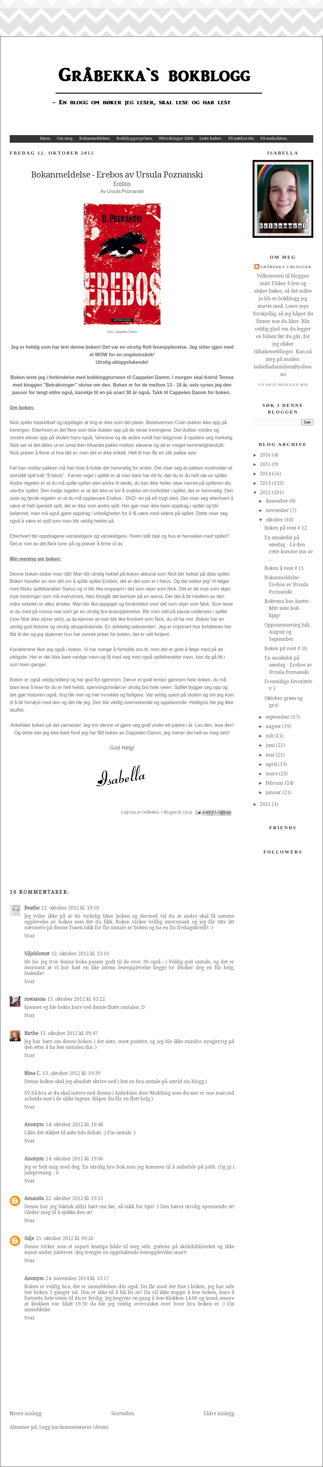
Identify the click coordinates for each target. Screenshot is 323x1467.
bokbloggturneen (106, 377)
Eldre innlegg (219, 1413)
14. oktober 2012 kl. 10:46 (74, 1124)
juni (271, 745)
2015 (266, 464)
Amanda (34, 1198)
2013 (266, 483)
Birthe (31, 1033)
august (274, 726)
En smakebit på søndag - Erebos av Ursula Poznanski (288, 665)
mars (272, 774)
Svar (29, 936)
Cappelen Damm (125, 332)
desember (277, 501)
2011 (266, 804)
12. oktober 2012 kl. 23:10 (80, 953)
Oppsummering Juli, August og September (287, 632)
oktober (275, 520)
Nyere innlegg (26, 1413)
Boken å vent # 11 (284, 568)
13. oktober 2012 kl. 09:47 (69, 1033)
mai (271, 755)
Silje (29, 1238)
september (278, 717)
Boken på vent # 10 (285, 648)
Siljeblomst (36, 953)
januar (274, 792)
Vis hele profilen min (282, 385)
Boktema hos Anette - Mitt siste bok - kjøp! (288, 608)
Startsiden (122, 1413)
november (278, 510)
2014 (266, 474)
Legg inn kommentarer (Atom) (73, 1427)
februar (275, 783)
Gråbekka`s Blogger (285, 267)
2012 (266, 492)
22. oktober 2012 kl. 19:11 (74, 1198)
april (272, 764)
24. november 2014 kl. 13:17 (77, 1278)
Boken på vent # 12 (285, 528)
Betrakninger (60, 385)
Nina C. (32, 1073)
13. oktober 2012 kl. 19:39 (71, 1073)
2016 (266, 455)
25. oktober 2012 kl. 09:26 (64, 1238)
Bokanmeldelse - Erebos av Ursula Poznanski (286, 585)
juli (270, 736)
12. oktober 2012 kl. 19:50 (70, 908)
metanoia (35, 999)
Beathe (31, 908)
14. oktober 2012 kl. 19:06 (74, 1159)
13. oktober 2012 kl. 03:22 (76, 999)
